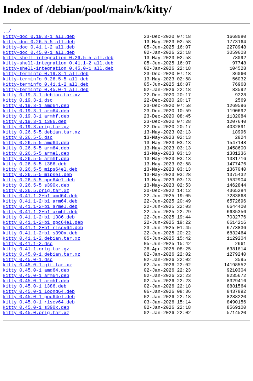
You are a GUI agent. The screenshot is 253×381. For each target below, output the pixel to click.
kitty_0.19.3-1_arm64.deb (36, 127)
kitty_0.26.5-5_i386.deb (34, 191)
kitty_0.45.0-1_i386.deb (34, 338)
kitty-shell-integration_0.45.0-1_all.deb (58, 76)
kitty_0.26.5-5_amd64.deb (36, 166)
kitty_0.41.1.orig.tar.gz (36, 293)
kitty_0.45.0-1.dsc (27, 306)
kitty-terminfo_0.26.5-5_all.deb (46, 89)
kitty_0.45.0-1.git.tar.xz (37, 312)
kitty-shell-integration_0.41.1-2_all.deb (58, 70)
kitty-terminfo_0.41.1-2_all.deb (46, 95)
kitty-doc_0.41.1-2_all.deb (39, 51)
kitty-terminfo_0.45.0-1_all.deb (46, 102)
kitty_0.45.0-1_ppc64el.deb (39, 350)
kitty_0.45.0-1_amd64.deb (36, 318)
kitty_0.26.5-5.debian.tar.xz (41, 153)
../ (7, 32)
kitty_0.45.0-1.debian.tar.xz (41, 299)
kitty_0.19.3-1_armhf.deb (36, 134)
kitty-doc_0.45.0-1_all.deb (39, 57)
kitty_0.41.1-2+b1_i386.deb (39, 255)
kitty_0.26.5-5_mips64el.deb (40, 197)
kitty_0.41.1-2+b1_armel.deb (40, 242)
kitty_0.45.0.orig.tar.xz (36, 369)
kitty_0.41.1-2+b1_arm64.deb (40, 236)
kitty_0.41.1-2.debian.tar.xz (41, 280)
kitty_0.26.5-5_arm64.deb (36, 172)
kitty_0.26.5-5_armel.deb (36, 178)
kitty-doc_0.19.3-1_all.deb (39, 38)
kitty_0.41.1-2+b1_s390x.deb (40, 274)
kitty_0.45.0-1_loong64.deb (39, 344)
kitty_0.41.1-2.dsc (27, 287)
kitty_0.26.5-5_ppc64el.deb (39, 210)
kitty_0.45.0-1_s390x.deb (36, 363)
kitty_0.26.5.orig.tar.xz (36, 223)
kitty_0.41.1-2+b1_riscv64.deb (43, 268)
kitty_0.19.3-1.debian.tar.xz (41, 108)
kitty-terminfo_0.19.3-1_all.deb (46, 83)
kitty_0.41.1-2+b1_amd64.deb (40, 229)
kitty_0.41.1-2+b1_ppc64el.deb (43, 261)
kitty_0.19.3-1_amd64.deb (36, 121)
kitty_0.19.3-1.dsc (27, 115)
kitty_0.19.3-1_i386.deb (34, 140)
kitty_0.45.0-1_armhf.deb (36, 331)
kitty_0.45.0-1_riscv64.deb (39, 357)
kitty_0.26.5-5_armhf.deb (36, 185)
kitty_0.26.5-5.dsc (27, 159)
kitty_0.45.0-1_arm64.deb (36, 325)
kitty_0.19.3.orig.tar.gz (36, 146)
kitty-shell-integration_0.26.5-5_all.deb (58, 64)
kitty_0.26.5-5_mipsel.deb (37, 204)
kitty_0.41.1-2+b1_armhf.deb (40, 248)
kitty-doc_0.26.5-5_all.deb (39, 44)
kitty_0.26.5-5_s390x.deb (36, 217)
